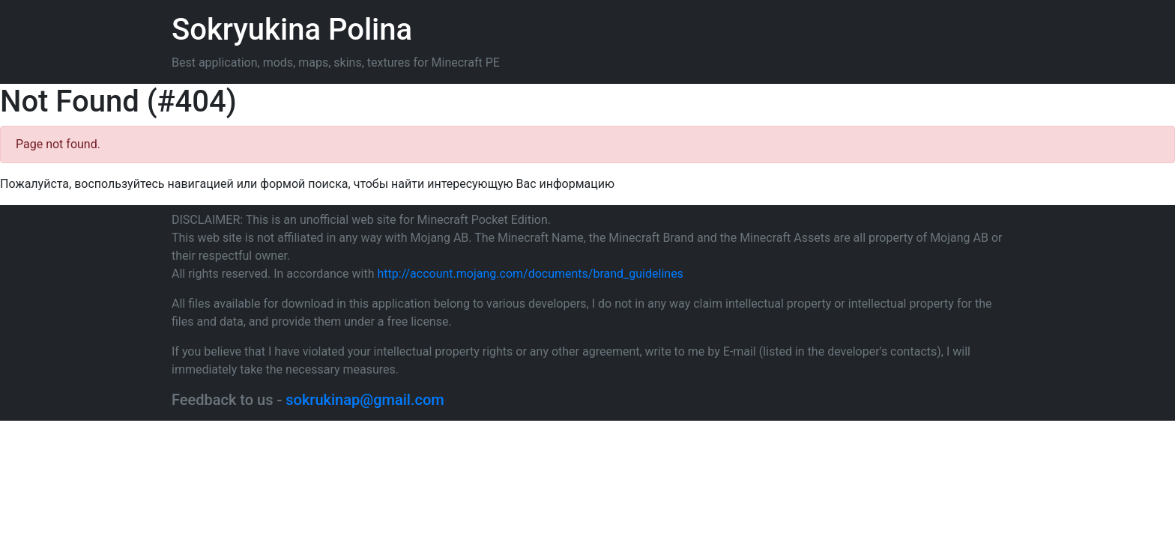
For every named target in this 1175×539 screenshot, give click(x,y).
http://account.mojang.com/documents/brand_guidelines (530, 274)
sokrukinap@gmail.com (365, 400)
